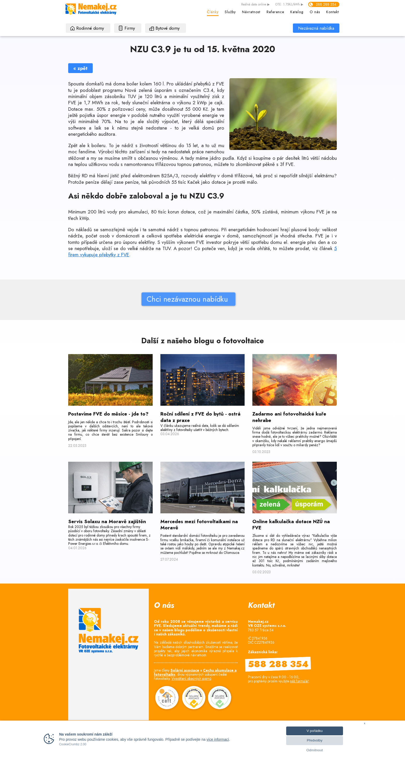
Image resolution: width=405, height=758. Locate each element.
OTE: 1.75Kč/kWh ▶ (289, 5)
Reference (275, 11)
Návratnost (251, 11)
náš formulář (299, 681)
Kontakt (332, 11)
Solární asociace (184, 670)
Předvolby (314, 740)
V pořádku (315, 731)
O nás (315, 11)
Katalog (296, 11)
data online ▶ (255, 5)
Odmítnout (314, 750)
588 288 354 (326, 4)
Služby (230, 11)
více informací (217, 739)
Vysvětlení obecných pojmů (191, 678)
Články (213, 11)
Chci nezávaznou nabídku (145, 299)
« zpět (80, 68)
